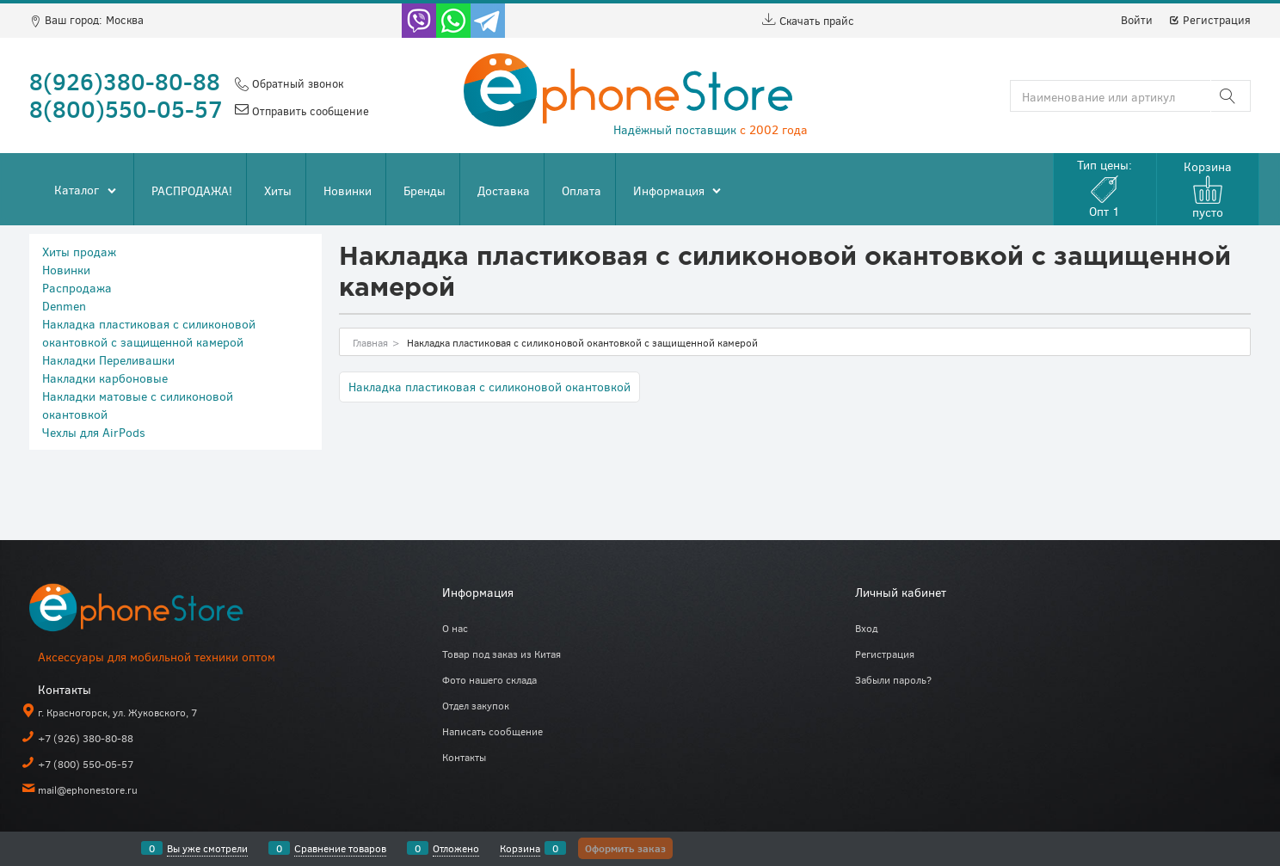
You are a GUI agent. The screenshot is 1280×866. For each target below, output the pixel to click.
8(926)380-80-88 (124, 80)
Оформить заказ (625, 848)
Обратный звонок (296, 83)
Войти (1137, 20)
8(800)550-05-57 (126, 108)
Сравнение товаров (340, 848)
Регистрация (1209, 20)
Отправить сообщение (309, 111)
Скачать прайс (808, 20)
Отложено (456, 848)
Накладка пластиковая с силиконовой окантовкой (489, 386)
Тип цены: (1104, 188)
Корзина (520, 848)
